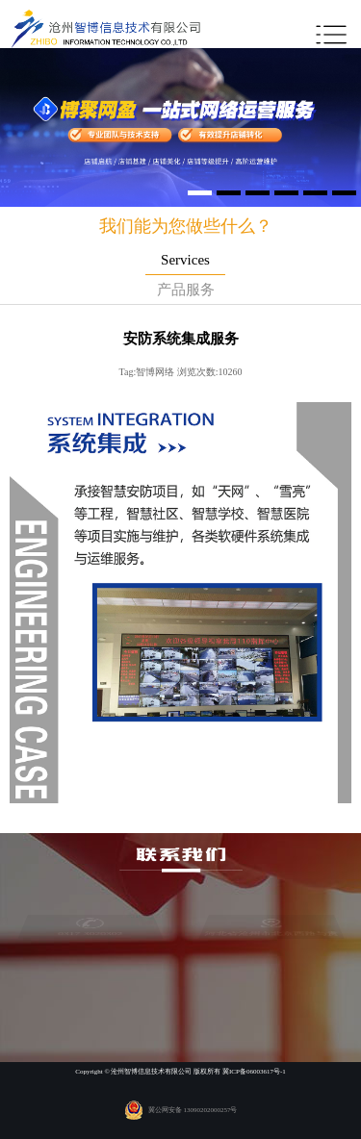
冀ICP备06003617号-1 (254, 1072)
